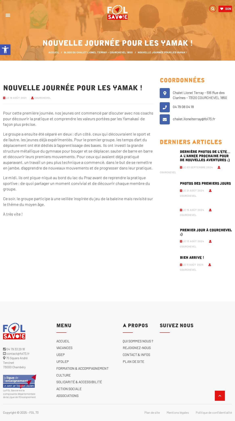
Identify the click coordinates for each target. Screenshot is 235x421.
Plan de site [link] (133, 361)
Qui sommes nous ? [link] (138, 341)
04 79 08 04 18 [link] (183, 106)
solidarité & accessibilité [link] (79, 382)
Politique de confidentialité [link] (214, 412)
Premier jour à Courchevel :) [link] (206, 232)
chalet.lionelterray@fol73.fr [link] (194, 119)
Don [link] (225, 9)
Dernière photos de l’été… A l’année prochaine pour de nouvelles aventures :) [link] (205, 156)
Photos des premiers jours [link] (205, 183)
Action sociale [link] (69, 389)
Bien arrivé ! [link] (192, 258)
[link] (5, 49)
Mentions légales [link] (178, 412)
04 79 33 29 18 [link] (14, 349)
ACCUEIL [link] (53, 52)
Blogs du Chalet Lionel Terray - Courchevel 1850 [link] (98, 52)
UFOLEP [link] (62, 361)
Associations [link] (67, 396)
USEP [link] (60, 355)
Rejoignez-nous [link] (137, 348)
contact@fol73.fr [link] (16, 353)
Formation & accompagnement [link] (82, 368)
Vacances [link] (64, 348)
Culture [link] (63, 375)
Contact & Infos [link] (136, 355)
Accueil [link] (63, 341)
